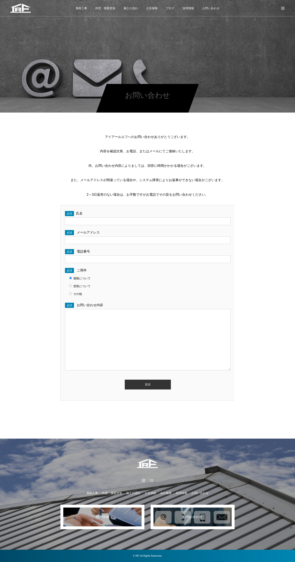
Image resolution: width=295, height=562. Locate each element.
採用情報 (188, 8)
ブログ (170, 8)
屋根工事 (81, 8)
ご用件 (76, 270)
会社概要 (166, 493)
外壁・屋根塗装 (105, 8)
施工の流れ (131, 8)
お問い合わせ (210, 8)
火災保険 (152, 8)
